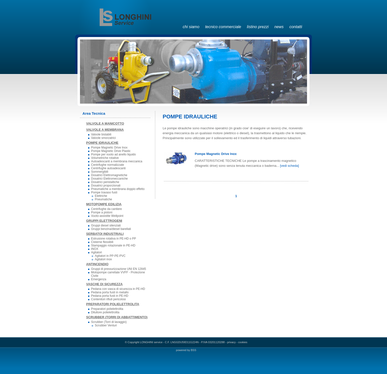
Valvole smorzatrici (103, 138)
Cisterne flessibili (102, 242)
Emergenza (98, 279)
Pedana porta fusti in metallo (110, 292)
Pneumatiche (103, 199)
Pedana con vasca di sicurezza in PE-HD (118, 289)
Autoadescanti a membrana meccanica (116, 161)
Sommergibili (99, 171)
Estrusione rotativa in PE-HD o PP (113, 238)
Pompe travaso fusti (104, 192)
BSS (193, 350)
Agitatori (96, 252)
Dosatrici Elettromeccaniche (109, 178)
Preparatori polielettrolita (107, 309)
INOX (94, 249)
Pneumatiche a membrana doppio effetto (118, 189)
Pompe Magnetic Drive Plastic (111, 151)
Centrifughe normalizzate (107, 165)
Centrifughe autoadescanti (108, 168)
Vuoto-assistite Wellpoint (107, 216)
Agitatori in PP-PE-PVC (110, 256)
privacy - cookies (237, 342)
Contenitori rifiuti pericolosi (108, 299)
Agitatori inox (103, 259)
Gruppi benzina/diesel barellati (111, 229)
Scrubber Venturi (106, 325)
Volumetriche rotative (105, 158)
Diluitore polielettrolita (105, 312)
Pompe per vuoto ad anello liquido (113, 154)
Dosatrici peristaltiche (105, 182)
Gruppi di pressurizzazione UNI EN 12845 (118, 269)
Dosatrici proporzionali (105, 185)
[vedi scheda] (289, 166)
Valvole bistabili (101, 134)
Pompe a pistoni (101, 212)
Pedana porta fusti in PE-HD (109, 296)
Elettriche (101, 196)
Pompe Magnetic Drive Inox (109, 147)
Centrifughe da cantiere (106, 209)
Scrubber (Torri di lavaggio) (109, 322)
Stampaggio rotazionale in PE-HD (113, 245)
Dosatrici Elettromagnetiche (109, 175)
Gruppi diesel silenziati (106, 225)
